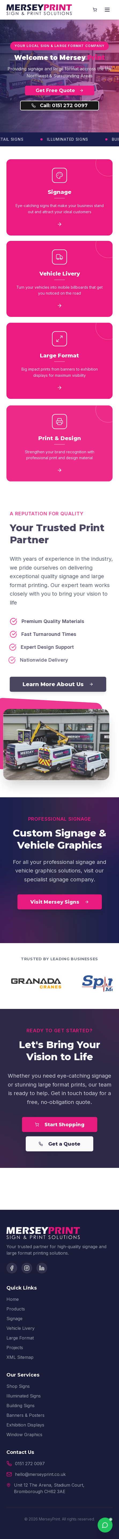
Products (15, 1309)
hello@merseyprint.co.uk (40, 1474)
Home (12, 1299)
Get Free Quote (60, 90)
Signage (14, 1318)
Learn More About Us (62, 684)
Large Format (20, 1338)
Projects (14, 1347)
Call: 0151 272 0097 (59, 105)
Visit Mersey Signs (59, 904)
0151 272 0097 (30, 1463)
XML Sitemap (20, 1357)
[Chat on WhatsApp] (105, 1525)
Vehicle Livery (20, 1328)
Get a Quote (59, 1146)
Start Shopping (59, 1126)
